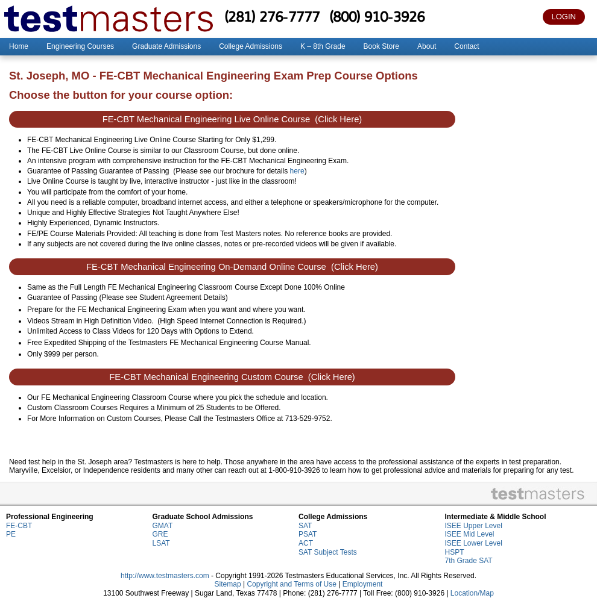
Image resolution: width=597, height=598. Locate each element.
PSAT (307, 534)
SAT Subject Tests (327, 552)
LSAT (161, 543)
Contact (466, 46)
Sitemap (228, 584)
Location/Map (472, 593)
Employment (363, 584)
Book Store (381, 46)
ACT (305, 543)
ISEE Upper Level (473, 526)
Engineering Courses (80, 46)
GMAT (163, 526)
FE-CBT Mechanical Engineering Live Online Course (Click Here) (232, 119)
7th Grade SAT (469, 560)
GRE (160, 534)
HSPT (454, 552)
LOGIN (564, 16)
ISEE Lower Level (473, 543)
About (426, 46)
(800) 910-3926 (377, 16)
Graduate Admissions (166, 46)
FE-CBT (19, 526)
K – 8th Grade (323, 46)
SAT (305, 526)
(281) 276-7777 (272, 16)
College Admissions (250, 46)
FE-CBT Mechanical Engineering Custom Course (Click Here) (232, 377)
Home (18, 46)
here (297, 171)
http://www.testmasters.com (165, 576)
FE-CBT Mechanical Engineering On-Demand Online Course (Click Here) (232, 267)
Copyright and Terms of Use (291, 584)
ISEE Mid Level (469, 534)
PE (11, 534)
